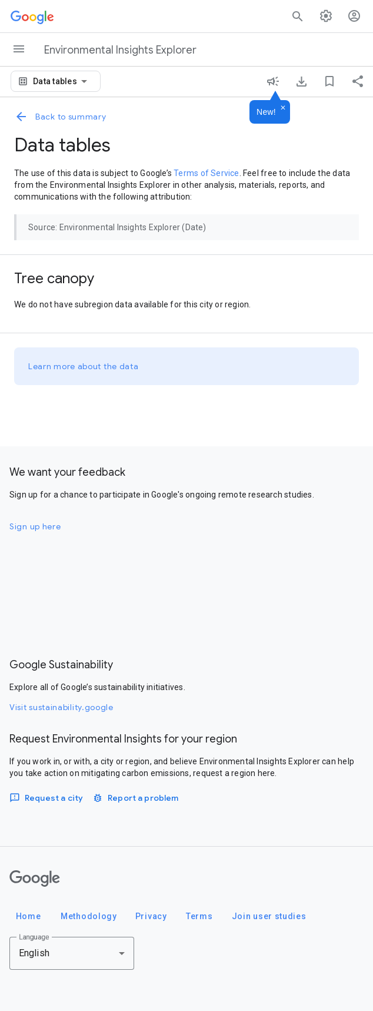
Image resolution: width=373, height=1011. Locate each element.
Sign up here (35, 526)
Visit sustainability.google (61, 707)
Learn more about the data (83, 366)
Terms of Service (206, 173)
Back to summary (60, 116)
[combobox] (62, 81)
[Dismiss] (283, 108)
